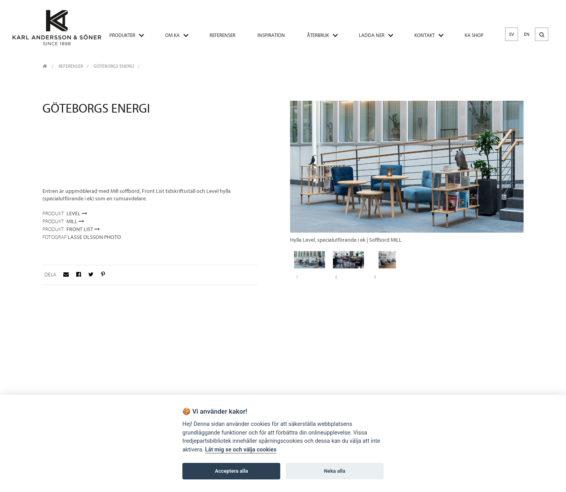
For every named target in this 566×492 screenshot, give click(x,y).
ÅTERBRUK (318, 35)
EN (526, 34)
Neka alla (334, 471)
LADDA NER (371, 35)
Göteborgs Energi (114, 66)
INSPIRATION (271, 35)
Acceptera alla (231, 471)
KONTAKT (424, 35)
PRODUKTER (122, 35)
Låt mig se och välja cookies (241, 449)
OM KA (172, 35)
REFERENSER (222, 35)
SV (511, 34)
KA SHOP (474, 35)
